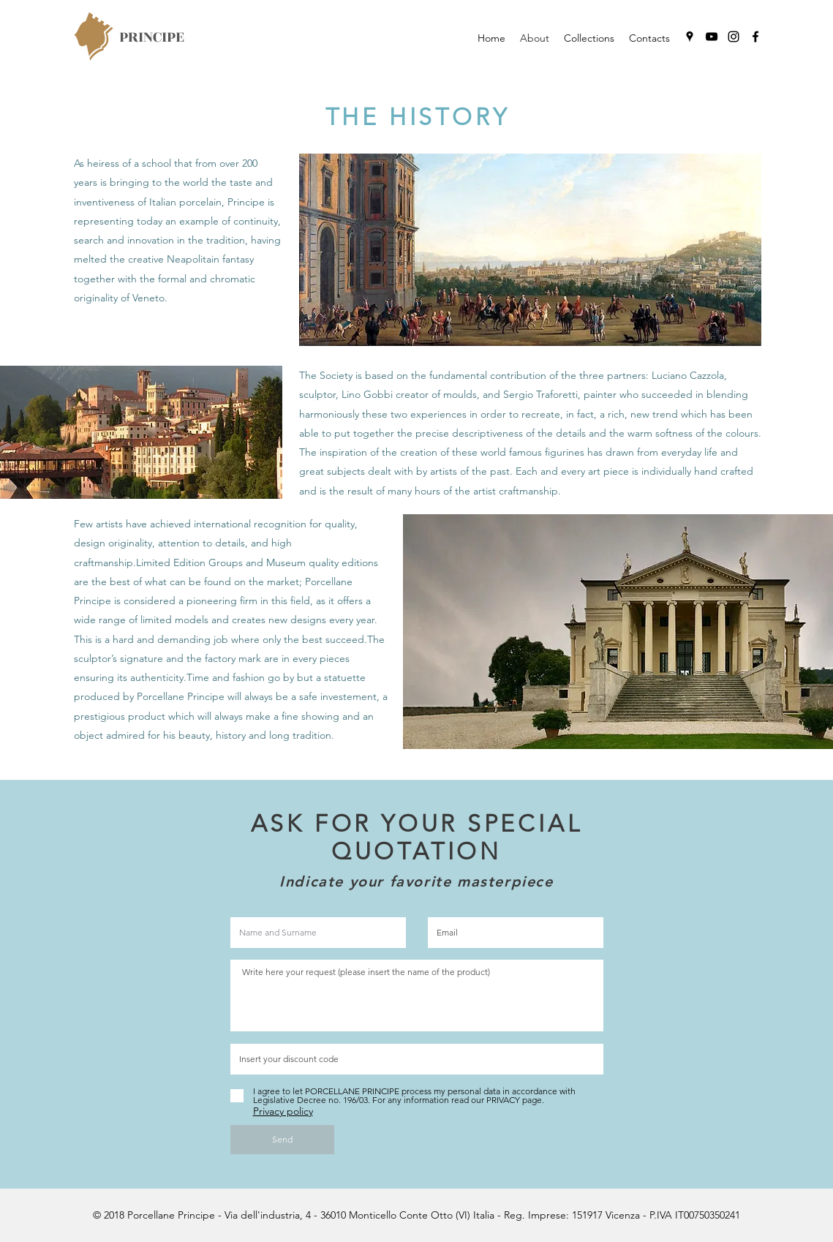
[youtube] (711, 36)
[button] (589, 38)
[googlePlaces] (689, 36)
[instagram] (733, 36)
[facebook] (755, 36)
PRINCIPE (151, 37)
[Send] (282, 1139)
